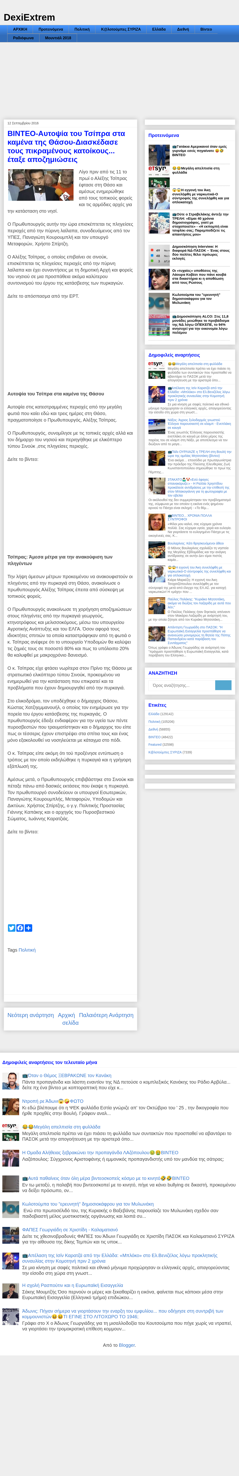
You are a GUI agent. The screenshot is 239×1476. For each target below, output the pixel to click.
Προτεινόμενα (51, 29)
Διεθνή (183, 29)
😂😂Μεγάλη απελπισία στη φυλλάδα (195, 364)
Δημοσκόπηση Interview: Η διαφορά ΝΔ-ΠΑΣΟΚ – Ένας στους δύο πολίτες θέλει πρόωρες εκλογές (201, 252)
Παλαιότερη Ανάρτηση (106, 1015)
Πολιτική (82, 29)
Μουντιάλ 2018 (58, 38)
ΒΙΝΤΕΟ (154, 737)
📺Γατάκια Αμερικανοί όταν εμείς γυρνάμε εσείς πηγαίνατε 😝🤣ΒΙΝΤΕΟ (199, 150)
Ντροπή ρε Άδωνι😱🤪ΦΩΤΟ (53, 1101)
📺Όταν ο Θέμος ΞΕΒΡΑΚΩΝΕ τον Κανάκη (66, 1075)
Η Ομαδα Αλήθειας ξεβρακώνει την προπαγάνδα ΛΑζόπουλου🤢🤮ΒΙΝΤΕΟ (100, 1152)
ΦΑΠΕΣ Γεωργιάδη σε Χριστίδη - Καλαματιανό (70, 1229)
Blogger (127, 1345)
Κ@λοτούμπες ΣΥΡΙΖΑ (121, 29)
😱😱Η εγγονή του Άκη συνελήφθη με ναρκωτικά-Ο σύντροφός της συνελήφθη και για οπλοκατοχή (200, 196)
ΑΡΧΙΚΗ (20, 29)
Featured (155, 744)
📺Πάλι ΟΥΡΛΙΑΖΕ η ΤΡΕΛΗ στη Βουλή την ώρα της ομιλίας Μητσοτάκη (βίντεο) (200, 454)
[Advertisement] (119, 77)
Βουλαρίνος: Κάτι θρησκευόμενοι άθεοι (196, 543)
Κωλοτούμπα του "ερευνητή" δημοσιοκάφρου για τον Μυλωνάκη (196, 299)
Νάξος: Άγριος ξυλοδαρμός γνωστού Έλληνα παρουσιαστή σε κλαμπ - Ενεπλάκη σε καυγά (199, 424)
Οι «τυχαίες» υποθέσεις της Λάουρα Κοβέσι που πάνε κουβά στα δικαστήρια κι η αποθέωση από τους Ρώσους (199, 276)
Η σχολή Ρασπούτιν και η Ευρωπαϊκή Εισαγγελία (72, 1285)
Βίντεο (206, 29)
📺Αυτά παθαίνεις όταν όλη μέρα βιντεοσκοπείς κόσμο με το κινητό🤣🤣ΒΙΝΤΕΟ (106, 1178)
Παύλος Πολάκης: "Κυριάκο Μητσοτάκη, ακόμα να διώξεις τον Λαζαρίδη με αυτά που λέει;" (199, 603)
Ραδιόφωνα (23, 38)
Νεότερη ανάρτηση (30, 1015)
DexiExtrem (29, 17)
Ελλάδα (159, 29)
